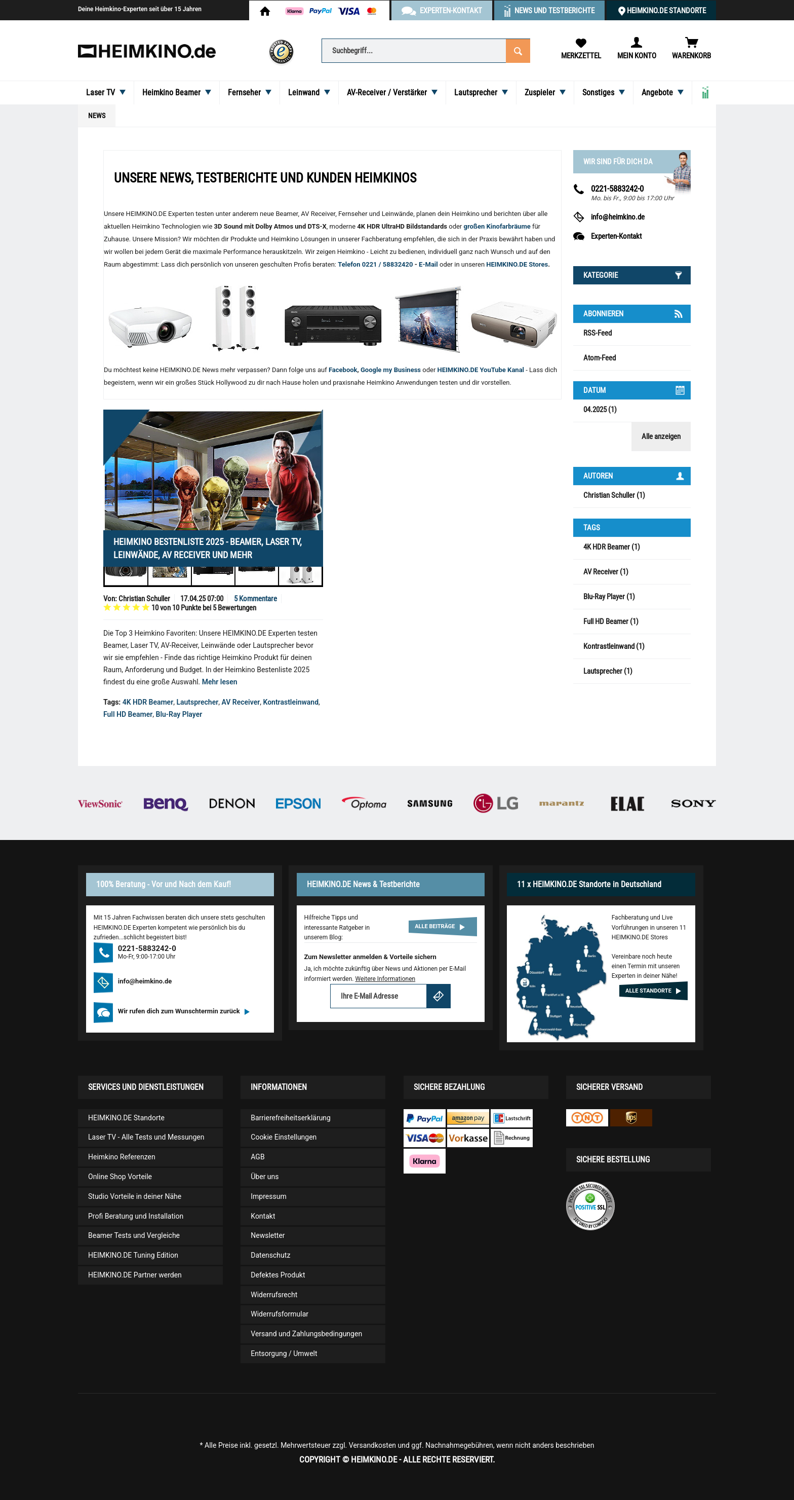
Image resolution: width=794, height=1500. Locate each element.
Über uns (265, 1177)
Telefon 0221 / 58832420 (375, 264)
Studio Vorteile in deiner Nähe (134, 1196)
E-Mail (429, 264)
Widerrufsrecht (274, 1295)
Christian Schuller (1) (614, 495)
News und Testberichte (554, 10)
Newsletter (268, 1235)
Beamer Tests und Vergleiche (134, 1235)
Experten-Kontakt (616, 236)
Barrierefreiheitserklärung (291, 1118)
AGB (257, 1157)
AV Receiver (240, 702)
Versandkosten (372, 1445)
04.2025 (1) (600, 409)
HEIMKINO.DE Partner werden (135, 1275)
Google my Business (391, 370)
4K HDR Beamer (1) (611, 547)
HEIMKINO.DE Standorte (666, 10)
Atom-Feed (599, 357)
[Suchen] (518, 49)
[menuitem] (426, 49)
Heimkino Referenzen (121, 1157)
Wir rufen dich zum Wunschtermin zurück (184, 1011)
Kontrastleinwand (291, 702)
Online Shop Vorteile (120, 1177)
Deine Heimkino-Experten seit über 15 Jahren (140, 9)
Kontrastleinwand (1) (614, 646)
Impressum (268, 1196)
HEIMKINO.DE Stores (517, 264)
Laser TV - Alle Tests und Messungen (146, 1137)
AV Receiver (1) (605, 571)
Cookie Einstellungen (283, 1137)
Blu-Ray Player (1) (609, 596)
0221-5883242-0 (617, 189)
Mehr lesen (219, 682)
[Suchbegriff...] (426, 51)
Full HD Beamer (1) (611, 621)
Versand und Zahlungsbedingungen (306, 1334)
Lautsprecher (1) (607, 671)
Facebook (343, 370)
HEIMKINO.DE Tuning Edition (133, 1255)
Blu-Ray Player (179, 714)
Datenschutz (270, 1255)
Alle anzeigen (661, 436)
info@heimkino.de (618, 217)
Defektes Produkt (278, 1275)
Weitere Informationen (385, 978)
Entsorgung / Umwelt (284, 1353)
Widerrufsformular (279, 1314)
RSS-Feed (597, 333)
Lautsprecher (197, 702)
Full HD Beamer (127, 714)
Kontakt (263, 1216)
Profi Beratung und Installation (135, 1216)
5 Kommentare (255, 598)
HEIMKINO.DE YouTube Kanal (481, 370)
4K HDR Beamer (148, 702)
